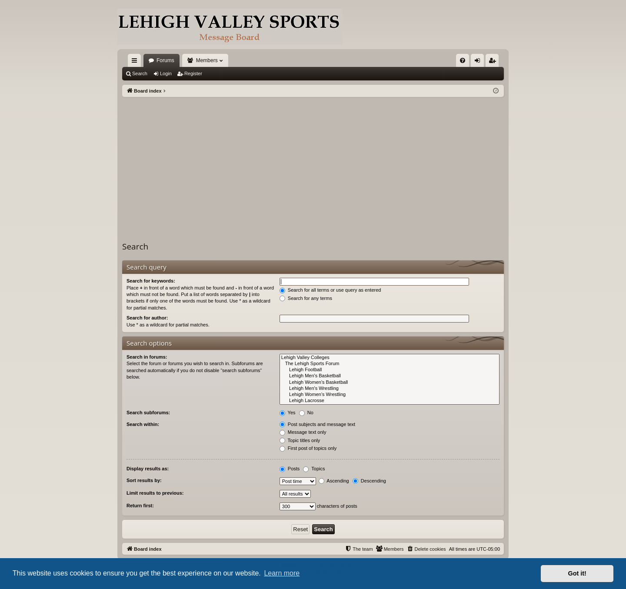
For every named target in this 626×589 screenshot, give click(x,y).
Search (139, 73)
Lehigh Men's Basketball (389, 376)
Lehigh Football (389, 370)
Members (207, 60)
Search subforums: (148, 412)
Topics (314, 468)
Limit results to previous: (155, 493)
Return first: (140, 505)
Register (193, 73)
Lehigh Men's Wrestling (389, 389)
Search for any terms (306, 298)
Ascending (334, 480)
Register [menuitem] (494, 62)
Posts (290, 468)
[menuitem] (462, 60)
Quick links (136, 62)
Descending (369, 480)
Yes (288, 412)
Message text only (303, 432)
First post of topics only (308, 448)
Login (166, 73)
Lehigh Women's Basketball (389, 382)
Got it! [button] (577, 573)
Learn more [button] (282, 573)
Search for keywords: (151, 280)
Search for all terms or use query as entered (330, 290)
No (306, 412)
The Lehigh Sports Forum (389, 364)
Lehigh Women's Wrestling (389, 395)
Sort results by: (144, 480)
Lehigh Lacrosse (389, 401)
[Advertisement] (313, 162)
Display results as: (148, 468)
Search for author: (147, 317)
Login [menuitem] (479, 62)
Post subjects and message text (317, 424)
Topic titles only (300, 440)
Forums (165, 60)
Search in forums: (147, 356)
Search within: (143, 424)
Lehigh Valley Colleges (389, 358)
